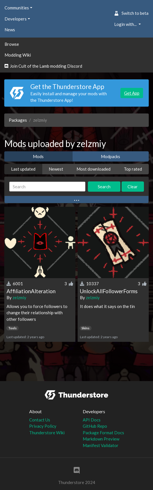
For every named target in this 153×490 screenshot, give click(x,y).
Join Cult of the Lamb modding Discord (43, 66)
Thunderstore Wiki (47, 432)
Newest (56, 168)
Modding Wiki (18, 54)
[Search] (47, 186)
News (10, 29)
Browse (12, 44)
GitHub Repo (95, 426)
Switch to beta (131, 13)
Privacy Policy (42, 426)
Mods (38, 156)
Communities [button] (17, 7)
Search (104, 186)
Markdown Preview (101, 438)
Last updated (23, 168)
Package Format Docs (103, 432)
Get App (131, 93)
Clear (133, 186)
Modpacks (110, 156)
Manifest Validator (100, 445)
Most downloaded (93, 168)
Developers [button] (16, 18)
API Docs (92, 419)
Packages (18, 120)
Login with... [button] (125, 24)
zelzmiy (19, 297)
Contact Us (39, 419)
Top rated (133, 168)
